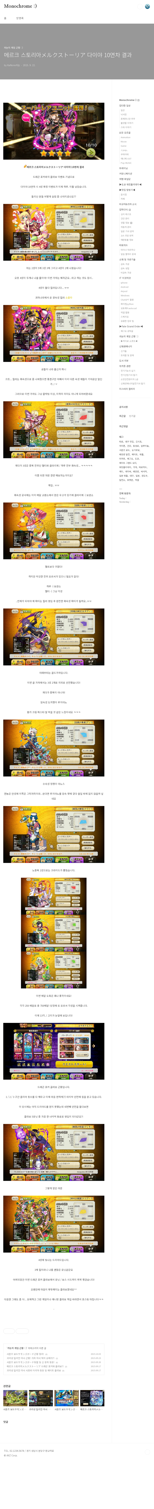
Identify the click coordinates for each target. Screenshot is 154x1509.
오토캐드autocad (129, 308)
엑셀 (137, 480)
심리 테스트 (126, 214)
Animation (125, 137)
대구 (132, 475)
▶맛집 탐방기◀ (127, 189)
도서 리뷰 (123, 360)
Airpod (124, 291)
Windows (125, 295)
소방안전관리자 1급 (129, 379)
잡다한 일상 (125, 105)
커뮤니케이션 (125, 173)
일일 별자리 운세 (128, 254)
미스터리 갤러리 (127, 388)
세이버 (128, 471)
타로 (121, 441)
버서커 (144, 471)
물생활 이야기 (127, 123)
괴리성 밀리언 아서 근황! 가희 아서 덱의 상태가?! (31, 1404)
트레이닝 (123, 168)
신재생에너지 (125, 346)
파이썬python (127, 303)
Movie (124, 141)
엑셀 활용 (125, 312)
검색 (139, 6)
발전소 (122, 480)
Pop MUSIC (126, 162)
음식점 (124, 194)
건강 (129, 445)
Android (124, 286)
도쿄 (137, 458)
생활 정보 (126, 222)
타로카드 (123, 245)
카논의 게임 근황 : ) (17, 1394)
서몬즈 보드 (124, 450)
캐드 (121, 471)
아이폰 (122, 445)
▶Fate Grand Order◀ (131, 326)
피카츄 (122, 458)
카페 (123, 198)
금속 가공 (125, 264)
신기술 (124, 351)
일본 (138, 475)
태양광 (136, 471)
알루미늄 (145, 445)
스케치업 (125, 316)
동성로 (136, 445)
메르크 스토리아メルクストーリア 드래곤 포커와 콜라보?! (35, 1412)
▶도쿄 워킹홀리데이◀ (130, 184)
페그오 (130, 458)
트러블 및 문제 (127, 355)
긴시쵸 (139, 441)
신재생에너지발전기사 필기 (133, 383)
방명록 (20, 18)
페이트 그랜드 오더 (127, 462)
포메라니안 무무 (128, 118)
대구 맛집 (129, 441)
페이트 (135, 454)
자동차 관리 (126, 227)
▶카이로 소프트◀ (129, 341)
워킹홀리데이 (125, 467)
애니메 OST (126, 158)
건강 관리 (125, 218)
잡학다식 (125, 209)
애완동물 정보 (127, 239)
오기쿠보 (136, 450)
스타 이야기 (126, 127)
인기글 (132, 416)
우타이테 (125, 154)
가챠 (135, 467)
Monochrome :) (20, 6)
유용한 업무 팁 (127, 321)
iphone (124, 282)
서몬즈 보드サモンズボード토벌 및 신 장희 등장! (31, 1408)
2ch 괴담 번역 (127, 235)
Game (123, 145)
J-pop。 (125, 150)
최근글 (122, 416)
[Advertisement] (53, 1343)
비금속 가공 (126, 272)
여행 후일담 (125, 179)
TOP (147, 1498)
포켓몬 (130, 480)
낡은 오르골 (125, 132)
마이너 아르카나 (128, 249)
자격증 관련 (125, 366)
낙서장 (124, 114)
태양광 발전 (124, 454)
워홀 (142, 454)
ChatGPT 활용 (127, 299)
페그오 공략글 (127, 331)
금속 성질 (125, 268)
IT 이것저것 (125, 278)
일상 (123, 110)
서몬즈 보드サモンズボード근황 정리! (25, 1400)
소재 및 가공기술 (127, 259)
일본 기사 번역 (127, 231)
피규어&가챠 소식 (127, 204)
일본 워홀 (123, 475)
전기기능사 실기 (128, 370)
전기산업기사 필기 (129, 375)
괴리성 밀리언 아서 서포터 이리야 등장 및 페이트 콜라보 (34, 1416)
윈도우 (144, 475)
